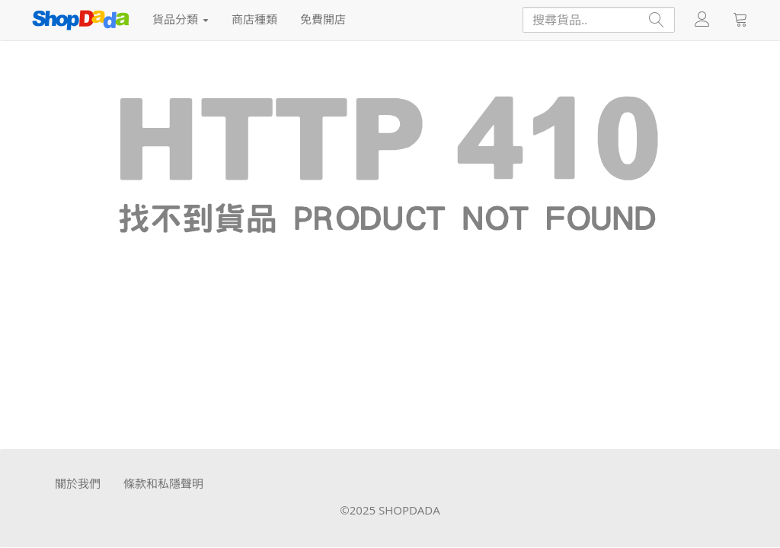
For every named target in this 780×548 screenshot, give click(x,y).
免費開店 (323, 19)
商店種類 (254, 19)
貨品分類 (180, 19)
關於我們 (78, 483)
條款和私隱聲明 (163, 483)
